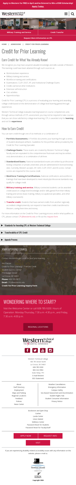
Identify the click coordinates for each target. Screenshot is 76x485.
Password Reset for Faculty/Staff (38, 427)
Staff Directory (19, 387)
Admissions (16, 44)
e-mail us (44, 453)
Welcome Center (21, 308)
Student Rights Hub (57, 396)
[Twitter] (35, 350)
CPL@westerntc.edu (27, 216)
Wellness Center (38, 422)
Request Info (50, 436)
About (19, 384)
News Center (19, 404)
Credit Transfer (57, 32)
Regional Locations (38, 327)
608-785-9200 (38, 367)
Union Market (38, 419)
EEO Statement (38, 378)
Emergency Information (57, 387)
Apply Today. (38, 6)
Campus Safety (57, 390)
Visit (38, 442)
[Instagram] (50, 350)
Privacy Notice (57, 401)
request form (52, 216)
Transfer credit (13, 202)
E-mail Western (38, 375)
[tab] (38, 225)
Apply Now (25, 436)
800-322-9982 (38, 370)
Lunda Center (38, 416)
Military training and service (19, 187)
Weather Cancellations (57, 384)
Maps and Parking (19, 393)
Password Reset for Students (38, 425)
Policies (19, 401)
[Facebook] (27, 350)
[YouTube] (43, 350)
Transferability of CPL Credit (16, 232)
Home (4, 44)
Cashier (38, 413)
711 (42, 373)
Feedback (19, 398)
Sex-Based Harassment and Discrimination (57, 393)
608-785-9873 (14, 279)
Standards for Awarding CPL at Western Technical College (28, 225)
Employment (19, 390)
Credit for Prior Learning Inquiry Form (19, 285)
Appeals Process (11, 239)
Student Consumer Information (57, 398)
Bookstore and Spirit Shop (38, 411)
